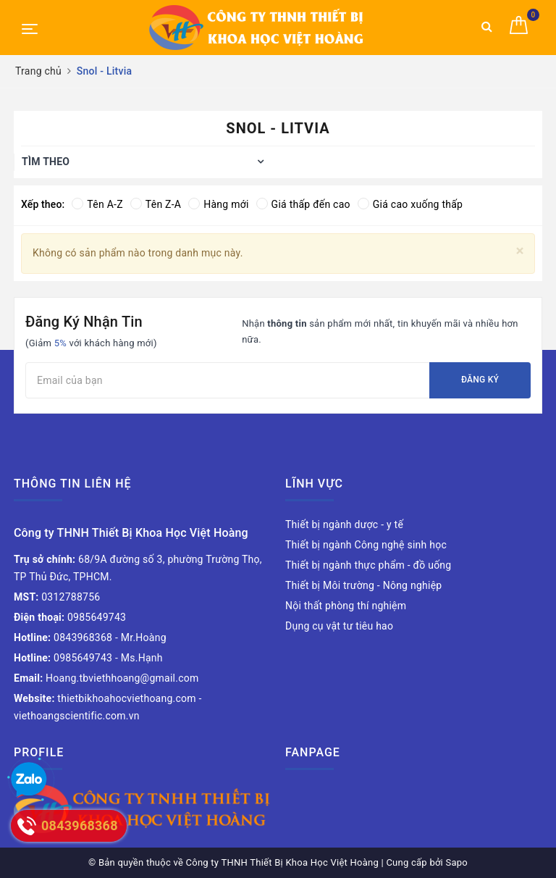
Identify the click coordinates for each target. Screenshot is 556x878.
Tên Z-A (155, 204)
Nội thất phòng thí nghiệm (345, 605)
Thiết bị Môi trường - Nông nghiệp (363, 585)
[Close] (520, 251)
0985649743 (70, 617)
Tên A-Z (97, 204)
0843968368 (63, 637)
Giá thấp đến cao (303, 204)
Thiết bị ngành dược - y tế (344, 524)
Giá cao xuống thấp (410, 204)
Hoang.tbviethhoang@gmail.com (106, 678)
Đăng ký (480, 380)
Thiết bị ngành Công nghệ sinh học (366, 545)
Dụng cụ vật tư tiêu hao (339, 626)
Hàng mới (218, 204)
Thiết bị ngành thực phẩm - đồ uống (368, 565)
